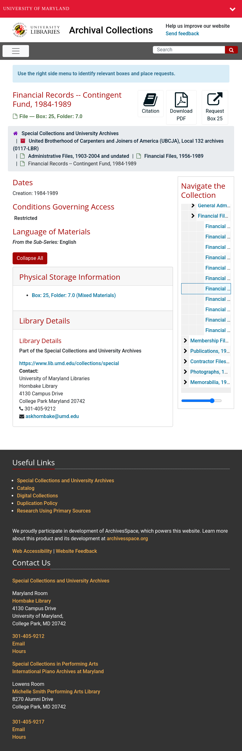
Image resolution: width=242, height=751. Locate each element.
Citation (150, 103)
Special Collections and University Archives (69, 133)
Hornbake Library (31, 601)
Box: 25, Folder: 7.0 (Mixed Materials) (74, 295)
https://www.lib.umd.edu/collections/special (69, 363)
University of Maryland (36, 8)
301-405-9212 (28, 636)
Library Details (44, 320)
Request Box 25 (215, 107)
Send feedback (182, 34)
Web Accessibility (32, 551)
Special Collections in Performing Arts (55, 664)
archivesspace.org (127, 539)
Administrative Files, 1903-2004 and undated (78, 156)
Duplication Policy (37, 503)
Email (18, 644)
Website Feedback (76, 551)
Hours (19, 651)
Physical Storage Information (69, 277)
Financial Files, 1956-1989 (174, 156)
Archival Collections (111, 30)
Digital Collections (37, 496)
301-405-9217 (28, 722)
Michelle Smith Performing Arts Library (56, 692)
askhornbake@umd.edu (52, 416)
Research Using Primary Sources (54, 511)
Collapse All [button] (30, 258)
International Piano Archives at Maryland (58, 671)
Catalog (25, 488)
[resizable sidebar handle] (201, 400)
